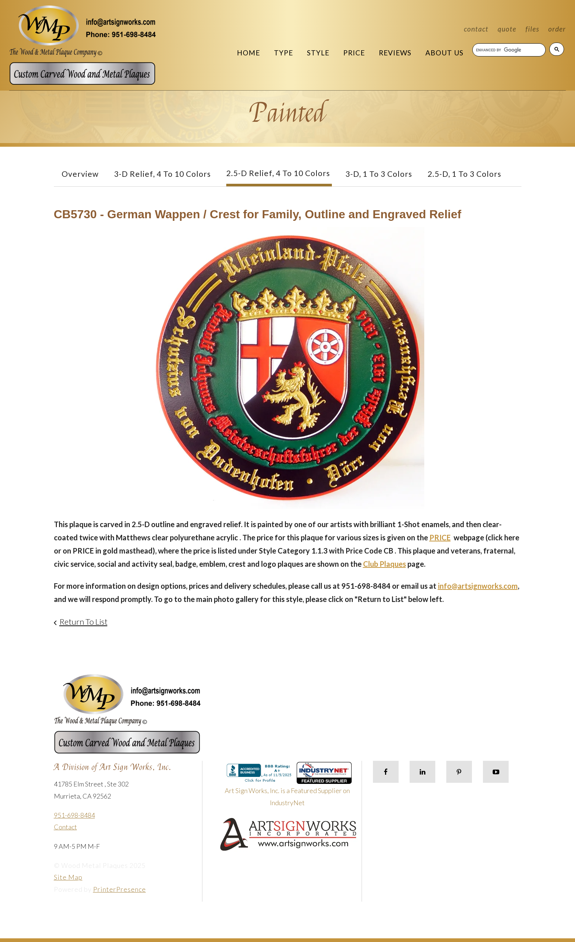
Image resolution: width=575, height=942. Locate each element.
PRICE (440, 537)
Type (283, 52)
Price (354, 52)
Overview (80, 173)
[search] (508, 50)
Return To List (83, 622)
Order (557, 29)
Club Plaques (384, 563)
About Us (444, 52)
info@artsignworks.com (478, 585)
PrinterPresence (119, 889)
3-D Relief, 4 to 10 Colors (162, 173)
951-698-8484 (74, 815)
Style (318, 52)
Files (532, 29)
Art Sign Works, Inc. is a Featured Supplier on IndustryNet (288, 787)
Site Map (68, 877)
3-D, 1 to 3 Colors (378, 173)
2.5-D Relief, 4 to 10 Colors (278, 173)
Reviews (395, 52)
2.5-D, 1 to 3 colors (464, 173)
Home (248, 52)
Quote (507, 29)
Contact (476, 29)
